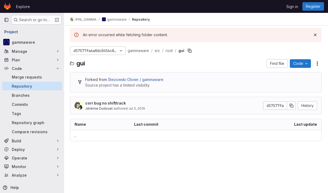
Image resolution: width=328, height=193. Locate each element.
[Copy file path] (190, 50)
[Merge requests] (32, 77)
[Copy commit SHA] (291, 105)
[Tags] (32, 113)
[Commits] (32, 104)
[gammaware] (32, 42)
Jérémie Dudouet (99, 108)
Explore (23, 6)
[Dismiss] (315, 35)
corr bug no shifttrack (106, 103)
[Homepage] (7, 6)
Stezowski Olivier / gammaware (136, 79)
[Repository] (32, 86)
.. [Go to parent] (76, 135)
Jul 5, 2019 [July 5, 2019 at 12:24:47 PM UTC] (137, 108)
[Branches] (32, 95)
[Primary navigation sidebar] (6, 20)
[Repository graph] (32, 122)
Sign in (292, 6)
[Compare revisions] (32, 131)
